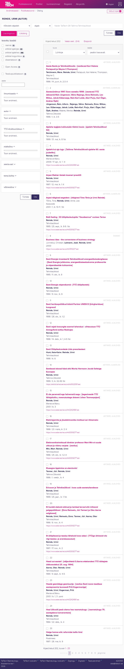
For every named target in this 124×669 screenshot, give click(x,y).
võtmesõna (10, 187)
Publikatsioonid (27, 11)
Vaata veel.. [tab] (72, 41)
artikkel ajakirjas (14, 49)
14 (51, 365)
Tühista (109, 33)
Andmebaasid (12, 11)
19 (51, 484)
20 (51, 503)
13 (51, 345)
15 (51, 390)
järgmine (101, 653)
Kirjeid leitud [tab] (53, 41)
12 (51, 323)
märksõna (9, 146)
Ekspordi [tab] (87, 41)
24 (51, 606)
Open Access (12, 67)
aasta (4, 81)
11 (50, 300)
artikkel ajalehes (14, 52)
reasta (89, 48)
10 (51, 281)
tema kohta (10, 176)
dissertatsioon (13, 60)
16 (51, 416)
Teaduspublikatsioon (16, 74)
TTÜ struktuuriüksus (14, 129)
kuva (55, 48)
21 (51, 532)
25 (51, 628)
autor (7, 111)
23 (51, 580)
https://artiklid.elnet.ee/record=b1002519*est (63, 384)
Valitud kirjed (115, 11)
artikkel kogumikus (15, 56)
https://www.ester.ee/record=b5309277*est (62, 188)
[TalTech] (9, 4)
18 (51, 464)
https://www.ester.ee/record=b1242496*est (62, 165)
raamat (10, 45)
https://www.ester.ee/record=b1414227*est (62, 249)
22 (51, 558)
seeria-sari (10, 164)
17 (50, 439)
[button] (120, 4)
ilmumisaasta (11, 93)
